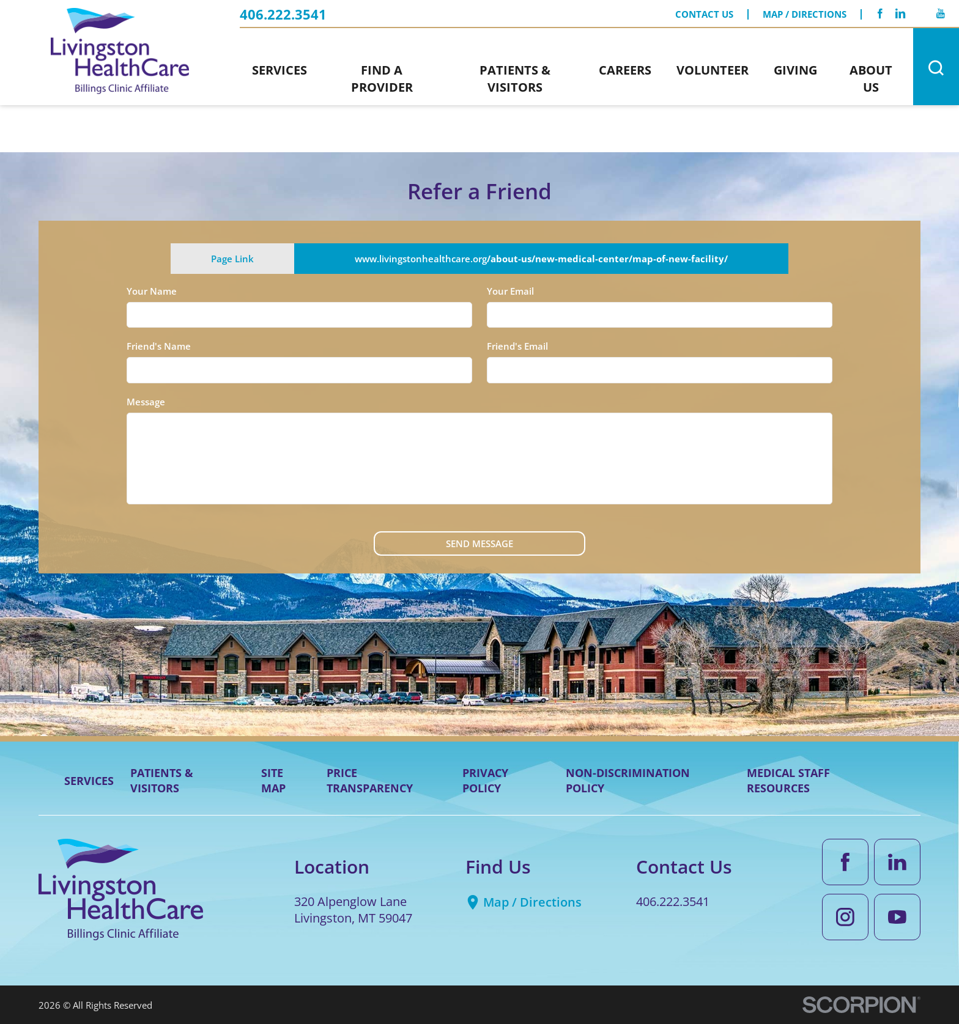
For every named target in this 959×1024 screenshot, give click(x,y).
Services (89, 780)
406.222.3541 (283, 14)
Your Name (152, 291)
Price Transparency (370, 780)
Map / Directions (804, 14)
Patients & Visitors (161, 780)
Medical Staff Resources (788, 780)
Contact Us (704, 14)
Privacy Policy (485, 780)
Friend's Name (159, 346)
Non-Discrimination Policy (628, 780)
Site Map (273, 780)
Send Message (479, 543)
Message (146, 402)
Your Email (510, 291)
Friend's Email (517, 346)
